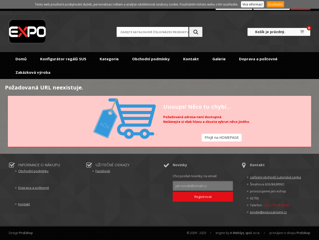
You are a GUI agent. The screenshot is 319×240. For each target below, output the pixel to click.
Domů (21, 58)
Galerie (219, 58)
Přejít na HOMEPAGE (222, 137)
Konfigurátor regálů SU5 (63, 58)
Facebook (102, 171)
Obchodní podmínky (151, 58)
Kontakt (191, 58)
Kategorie (109, 58)
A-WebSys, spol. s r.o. (245, 233)
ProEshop (26, 233)
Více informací (252, 4)
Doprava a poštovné (258, 58)
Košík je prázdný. (270, 31)
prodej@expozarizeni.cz (268, 212)
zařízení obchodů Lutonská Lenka (275, 177)
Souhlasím (275, 4)
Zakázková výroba (32, 72)
